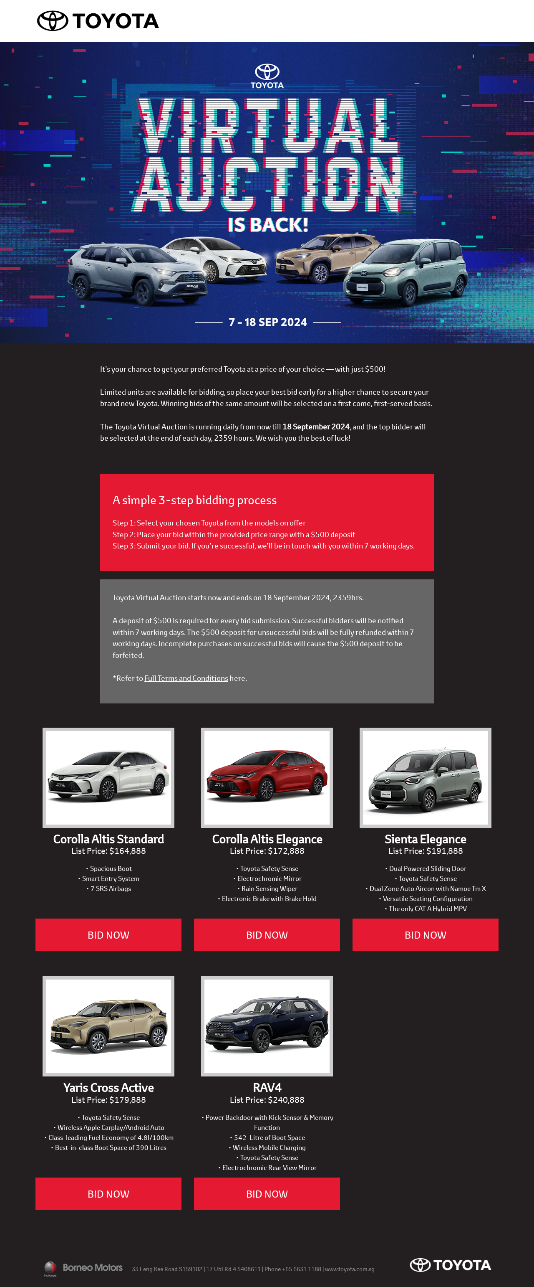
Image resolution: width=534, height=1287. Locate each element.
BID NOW (108, 935)
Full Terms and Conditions (186, 678)
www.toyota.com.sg (350, 1269)
